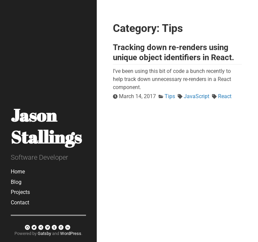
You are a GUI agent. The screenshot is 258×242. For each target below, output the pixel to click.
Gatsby (44, 233)
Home (18, 171)
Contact (20, 202)
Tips (170, 96)
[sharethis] (40, 227)
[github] (27, 227)
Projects (20, 192)
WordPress (70, 233)
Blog (16, 182)
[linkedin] (67, 227)
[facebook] (60, 227)
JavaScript (196, 96)
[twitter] (34, 227)
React (224, 96)
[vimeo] (47, 227)
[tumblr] (54, 227)
